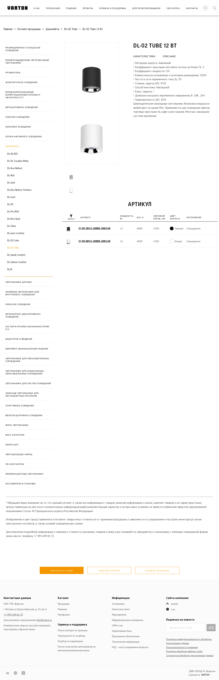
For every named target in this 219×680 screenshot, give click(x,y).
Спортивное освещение (19, 405)
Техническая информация (125, 641)
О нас (36, 8)
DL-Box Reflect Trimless (19, 189)
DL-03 (10, 204)
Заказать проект (109, 570)
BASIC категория (14, 434)
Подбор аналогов (157, 570)
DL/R (9, 269)
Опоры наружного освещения (23, 136)
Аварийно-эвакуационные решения (26, 348)
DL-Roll (11, 175)
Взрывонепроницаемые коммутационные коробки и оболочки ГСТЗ (22, 95)
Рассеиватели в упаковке (20, 483)
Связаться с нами (61, 570)
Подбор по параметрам (70, 641)
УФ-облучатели (14, 464)
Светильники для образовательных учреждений (27, 359)
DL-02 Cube (13, 240)
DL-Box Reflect (14, 168)
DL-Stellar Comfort (16, 262)
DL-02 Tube (13, 247)
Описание (169, 56)
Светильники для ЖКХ (18, 282)
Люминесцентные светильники (24, 473)
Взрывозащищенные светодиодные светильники (27, 61)
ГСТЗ (173, 609)
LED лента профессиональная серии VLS (27, 328)
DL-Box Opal (13, 218)
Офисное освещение (18, 304)
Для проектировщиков (146, 8)
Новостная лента (121, 609)
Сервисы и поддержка (112, 8)
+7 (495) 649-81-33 (13, 614)
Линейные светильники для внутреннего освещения (22, 293)
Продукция (53, 8)
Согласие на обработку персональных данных (189, 655)
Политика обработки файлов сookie (184, 651)
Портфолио (64, 614)
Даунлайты (12, 146)
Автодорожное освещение (21, 107)
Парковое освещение (18, 126)
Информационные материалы (127, 620)
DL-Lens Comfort (15, 233)
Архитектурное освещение (21, 82)
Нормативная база (122, 630)
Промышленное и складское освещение (22, 49)
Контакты (192, 8)
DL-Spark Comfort (16, 254)
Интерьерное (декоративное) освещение (23, 315)
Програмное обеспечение (126, 636)
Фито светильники (17, 425)
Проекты (88, 8)
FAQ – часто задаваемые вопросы (130, 647)
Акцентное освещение (18, 339)
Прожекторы (12, 72)
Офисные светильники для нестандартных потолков (22, 394)
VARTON (205, 674)
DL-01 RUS (12, 153)
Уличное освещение (17, 117)
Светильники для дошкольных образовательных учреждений (24, 372)
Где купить (173, 8)
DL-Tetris (11, 226)
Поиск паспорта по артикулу (72, 630)
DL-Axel (11, 197)
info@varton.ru (44, 620)
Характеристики (144, 56)
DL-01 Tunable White (18, 161)
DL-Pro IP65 (13, 211)
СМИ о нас (117, 625)
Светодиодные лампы (18, 454)
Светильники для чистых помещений (28, 383)
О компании (118, 603)
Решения (71, 8)
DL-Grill (11, 182)
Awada (174, 603)
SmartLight (12, 444)
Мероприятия (119, 614)
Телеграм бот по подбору (71, 635)
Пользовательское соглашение (182, 647)
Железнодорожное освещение (24, 415)
